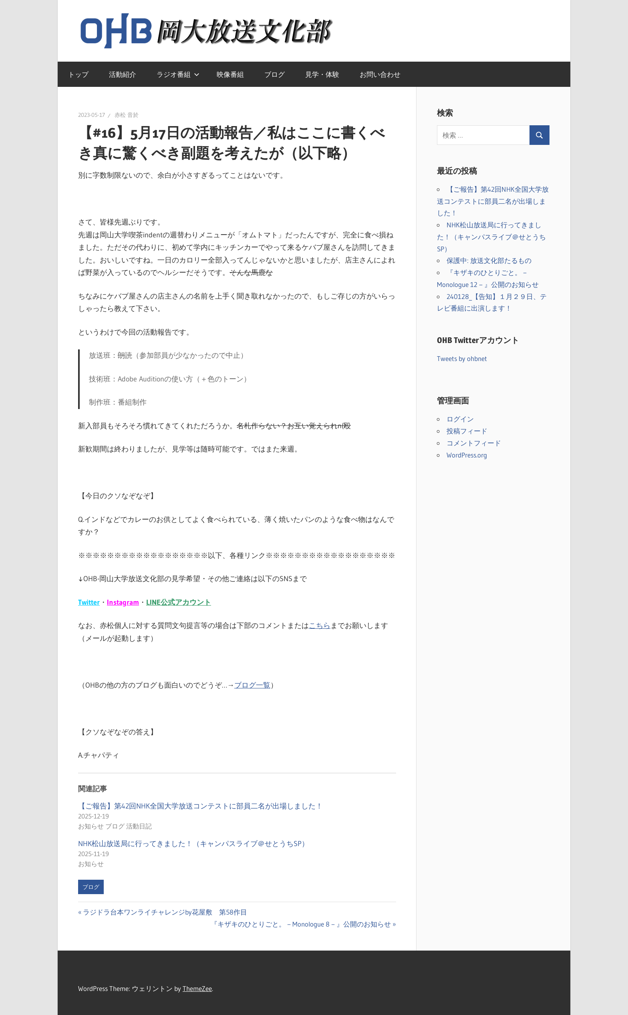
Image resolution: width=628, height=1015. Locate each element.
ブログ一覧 (252, 685)
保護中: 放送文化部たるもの (489, 260)
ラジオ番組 (178, 74)
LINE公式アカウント (178, 602)
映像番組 (230, 74)
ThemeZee (197, 988)
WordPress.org (467, 455)
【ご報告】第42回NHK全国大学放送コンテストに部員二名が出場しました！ (200, 806)
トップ (78, 74)
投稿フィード (467, 431)
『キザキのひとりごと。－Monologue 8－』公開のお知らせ (301, 924)
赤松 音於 (127, 114)
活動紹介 (122, 74)
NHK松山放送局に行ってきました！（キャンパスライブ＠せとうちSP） (193, 843)
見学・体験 (322, 74)
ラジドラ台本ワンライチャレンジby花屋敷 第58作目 (165, 912)
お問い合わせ (380, 74)
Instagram (123, 602)
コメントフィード (474, 443)
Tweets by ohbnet (462, 358)
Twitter (89, 602)
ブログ (274, 74)
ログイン (460, 419)
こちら (319, 625)
